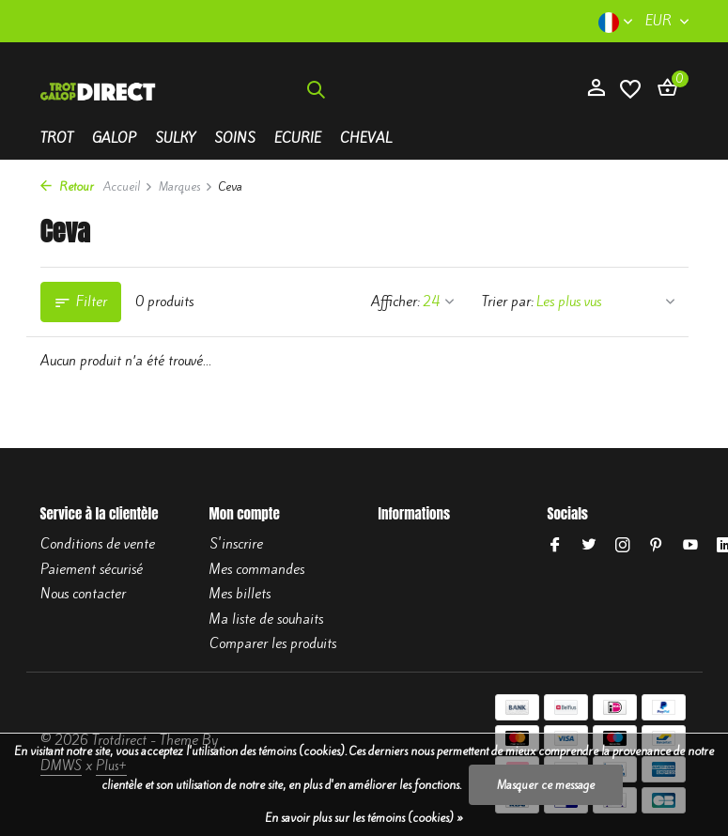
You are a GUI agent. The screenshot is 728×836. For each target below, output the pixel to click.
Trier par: (508, 301)
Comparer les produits (272, 643)
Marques (186, 186)
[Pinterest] (656, 546)
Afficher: (395, 301)
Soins (235, 138)
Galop (114, 138)
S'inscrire (236, 543)
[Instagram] (622, 546)
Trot (56, 138)
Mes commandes (256, 569)
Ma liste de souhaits (266, 619)
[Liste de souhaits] (630, 90)
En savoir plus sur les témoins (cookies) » (364, 818)
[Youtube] (690, 546)
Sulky (175, 138)
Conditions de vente (97, 543)
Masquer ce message (546, 785)
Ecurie (297, 138)
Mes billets (240, 593)
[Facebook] (555, 546)
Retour (67, 186)
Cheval (366, 138)
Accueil (128, 186)
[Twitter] (588, 546)
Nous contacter (83, 593)
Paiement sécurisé (91, 569)
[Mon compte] (596, 89)
